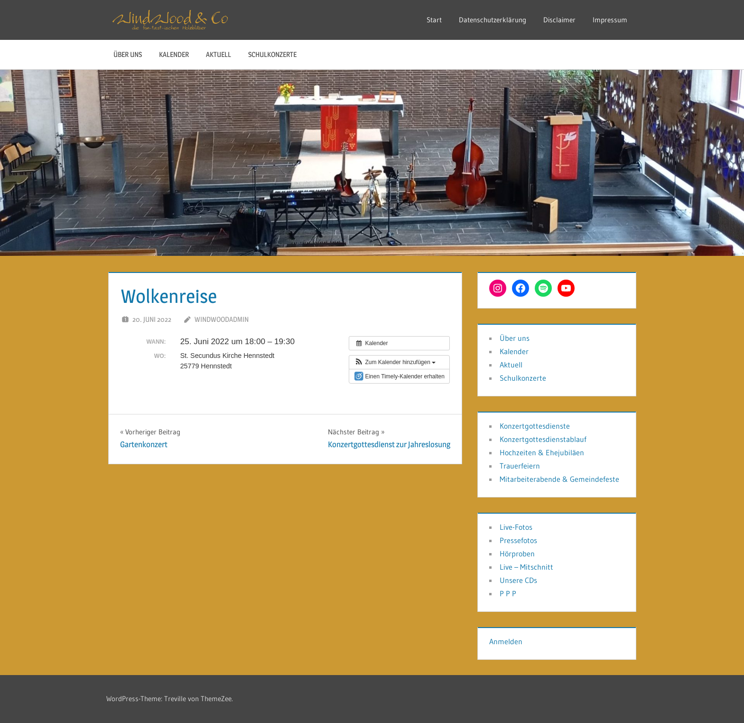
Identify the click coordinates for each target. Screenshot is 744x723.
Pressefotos (518, 540)
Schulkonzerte (272, 54)
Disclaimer (559, 19)
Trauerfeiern (520, 465)
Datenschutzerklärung (492, 19)
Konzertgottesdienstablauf (543, 439)
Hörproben (517, 553)
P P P (508, 593)
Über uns (127, 54)
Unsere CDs (518, 580)
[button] (394, 362)
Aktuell (218, 54)
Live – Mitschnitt (526, 567)
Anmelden (505, 641)
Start (434, 19)
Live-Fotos (516, 527)
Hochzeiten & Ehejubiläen (542, 452)
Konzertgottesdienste (535, 426)
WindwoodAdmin (222, 319)
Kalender (174, 54)
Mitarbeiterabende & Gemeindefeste (559, 479)
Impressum (610, 19)
